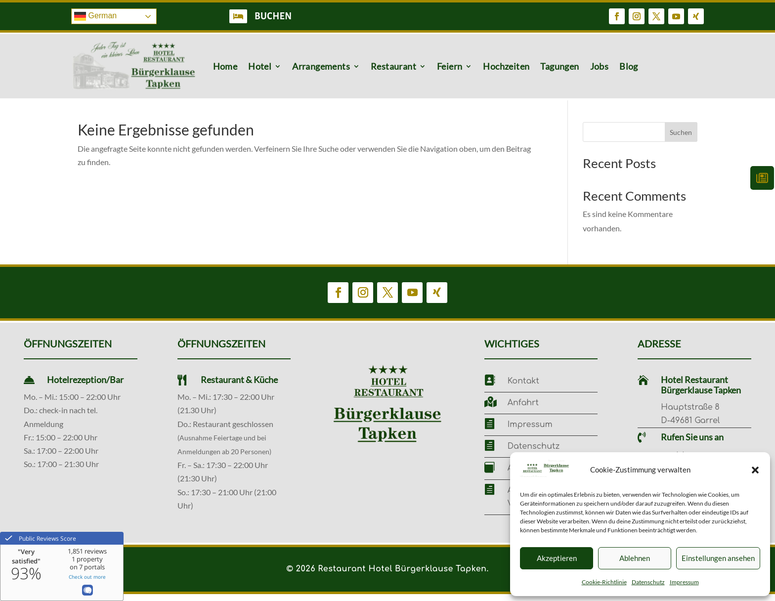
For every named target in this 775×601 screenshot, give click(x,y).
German (95, 16)
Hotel (259, 66)
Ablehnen (634, 558)
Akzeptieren (557, 558)
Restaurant (393, 66)
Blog (628, 66)
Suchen (681, 139)
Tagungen (559, 66)
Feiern (449, 66)
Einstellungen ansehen (718, 558)
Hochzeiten (506, 66)
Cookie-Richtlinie (604, 582)
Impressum (684, 582)
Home (225, 66)
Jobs (599, 66)
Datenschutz (648, 582)
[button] (755, 470)
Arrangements (321, 66)
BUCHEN (273, 16)
